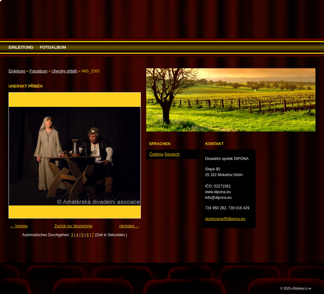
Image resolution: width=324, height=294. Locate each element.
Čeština (156, 154)
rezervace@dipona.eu (225, 218)
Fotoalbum (53, 47)
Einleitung (21, 47)
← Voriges (19, 226)
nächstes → (129, 226)
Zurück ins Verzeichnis (73, 226)
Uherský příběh (64, 71)
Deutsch (172, 154)
